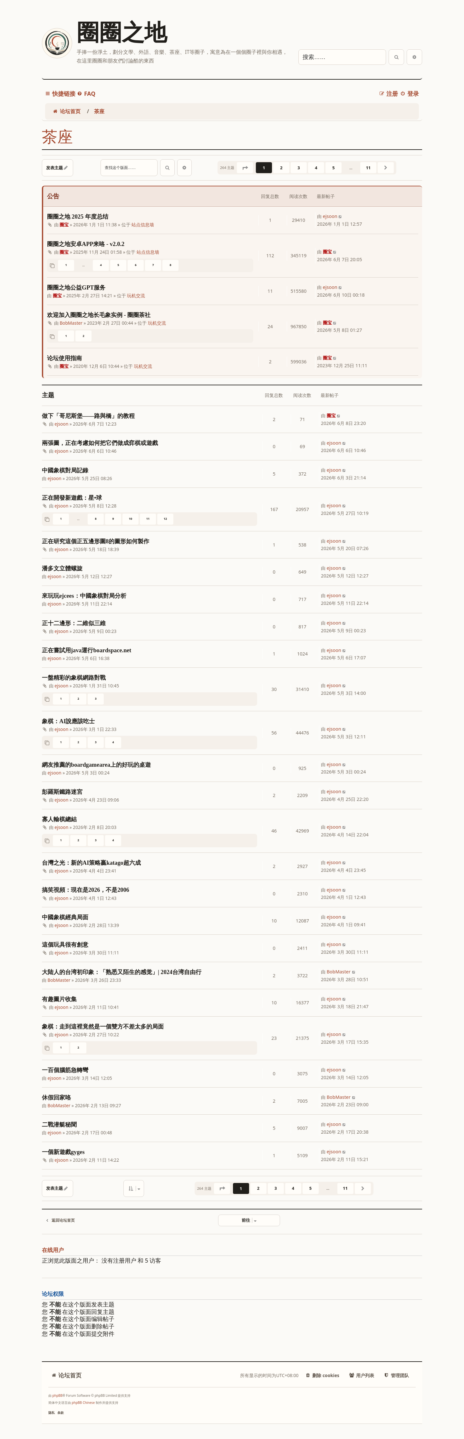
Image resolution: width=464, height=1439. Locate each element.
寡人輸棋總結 (59, 819)
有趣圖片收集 (59, 999)
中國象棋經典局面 (65, 917)
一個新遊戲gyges (63, 1152)
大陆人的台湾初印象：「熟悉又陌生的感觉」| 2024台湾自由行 (121, 972)
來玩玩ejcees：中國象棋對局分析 (84, 596)
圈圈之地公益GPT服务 (76, 287)
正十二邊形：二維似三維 (74, 623)
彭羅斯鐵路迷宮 (62, 792)
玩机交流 (136, 295)
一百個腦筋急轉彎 (65, 1070)
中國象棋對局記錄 (65, 470)
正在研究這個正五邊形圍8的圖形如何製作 (95, 541)
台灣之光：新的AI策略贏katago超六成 (91, 863)
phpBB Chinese (83, 1402)
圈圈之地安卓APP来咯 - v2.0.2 (85, 244)
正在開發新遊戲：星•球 (72, 498)
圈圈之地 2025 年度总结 (77, 216)
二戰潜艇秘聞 (59, 1124)
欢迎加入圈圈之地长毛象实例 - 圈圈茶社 (98, 315)
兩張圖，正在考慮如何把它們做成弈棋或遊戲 (100, 443)
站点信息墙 (142, 225)
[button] (245, 167)
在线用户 (53, 1250)
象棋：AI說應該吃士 (68, 721)
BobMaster (71, 323)
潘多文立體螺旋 (62, 568)
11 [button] (368, 168)
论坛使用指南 (64, 358)
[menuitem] (86, 93)
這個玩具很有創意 (65, 944)
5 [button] (333, 168)
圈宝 (64, 225)
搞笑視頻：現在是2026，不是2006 (85, 890)
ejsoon (330, 216)
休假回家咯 (56, 1097)
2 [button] (281, 168)
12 (165, 519)
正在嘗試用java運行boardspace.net (86, 650)
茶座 (57, 137)
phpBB (58, 1395)
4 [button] (316, 168)
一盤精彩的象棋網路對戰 (74, 678)
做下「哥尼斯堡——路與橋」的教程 (88, 416)
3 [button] (298, 168)
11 (148, 519)
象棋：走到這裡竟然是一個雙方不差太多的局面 (103, 1026)
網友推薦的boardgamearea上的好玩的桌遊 (96, 765)
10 (130, 519)
